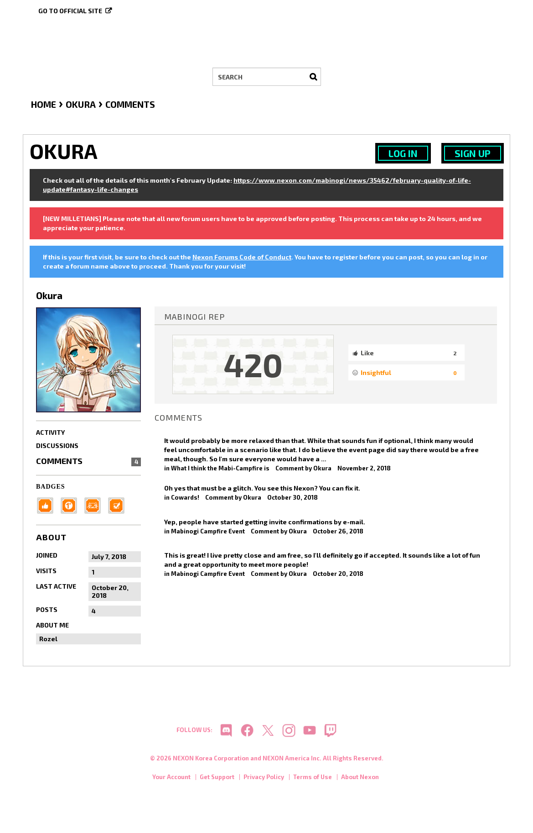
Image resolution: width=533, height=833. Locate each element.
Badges (50, 486)
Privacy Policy (263, 777)
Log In (403, 153)
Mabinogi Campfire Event (208, 531)
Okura (322, 468)
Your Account (171, 777)
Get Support (217, 777)
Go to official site (70, 11)
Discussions (57, 445)
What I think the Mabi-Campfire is (220, 468)
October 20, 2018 (338, 573)
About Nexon (360, 777)
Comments (88, 461)
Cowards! (185, 497)
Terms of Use (312, 777)
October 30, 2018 (292, 497)
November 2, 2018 (364, 468)
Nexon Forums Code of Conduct (241, 257)
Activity (50, 432)
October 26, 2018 (338, 531)
